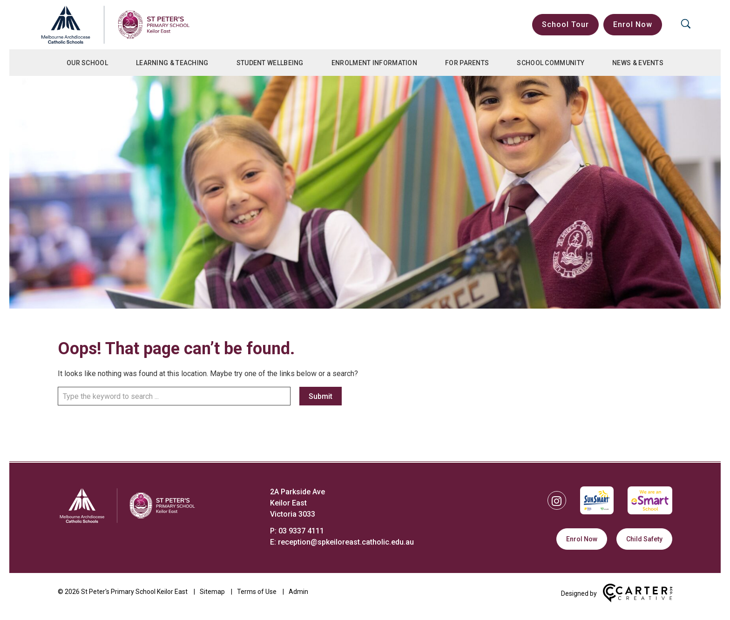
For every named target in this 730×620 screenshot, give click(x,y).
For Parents (467, 63)
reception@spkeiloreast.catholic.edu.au (346, 542)
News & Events (637, 63)
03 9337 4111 (301, 530)
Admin (298, 591)
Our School (87, 63)
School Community (550, 63)
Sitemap (212, 591)
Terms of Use (257, 591)
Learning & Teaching (172, 63)
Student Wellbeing (270, 63)
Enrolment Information (374, 63)
